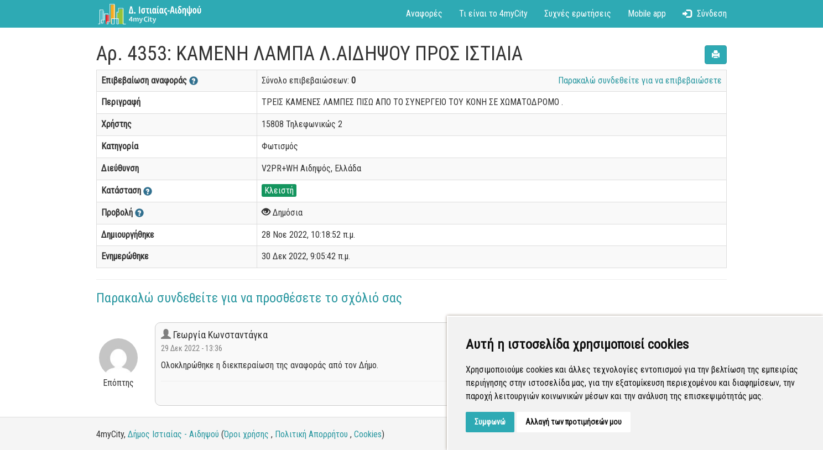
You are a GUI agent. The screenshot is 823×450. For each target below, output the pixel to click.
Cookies (368, 434)
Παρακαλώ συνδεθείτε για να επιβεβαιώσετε (640, 80)
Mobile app (647, 13)
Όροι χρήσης (246, 434)
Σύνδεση (705, 13)
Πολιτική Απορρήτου (311, 434)
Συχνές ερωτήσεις (577, 13)
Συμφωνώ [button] (490, 421)
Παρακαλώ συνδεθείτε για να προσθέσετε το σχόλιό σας (249, 298)
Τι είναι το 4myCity (493, 13)
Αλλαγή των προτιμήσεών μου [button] (573, 421)
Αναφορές (424, 13)
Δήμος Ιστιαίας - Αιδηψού (173, 434)
